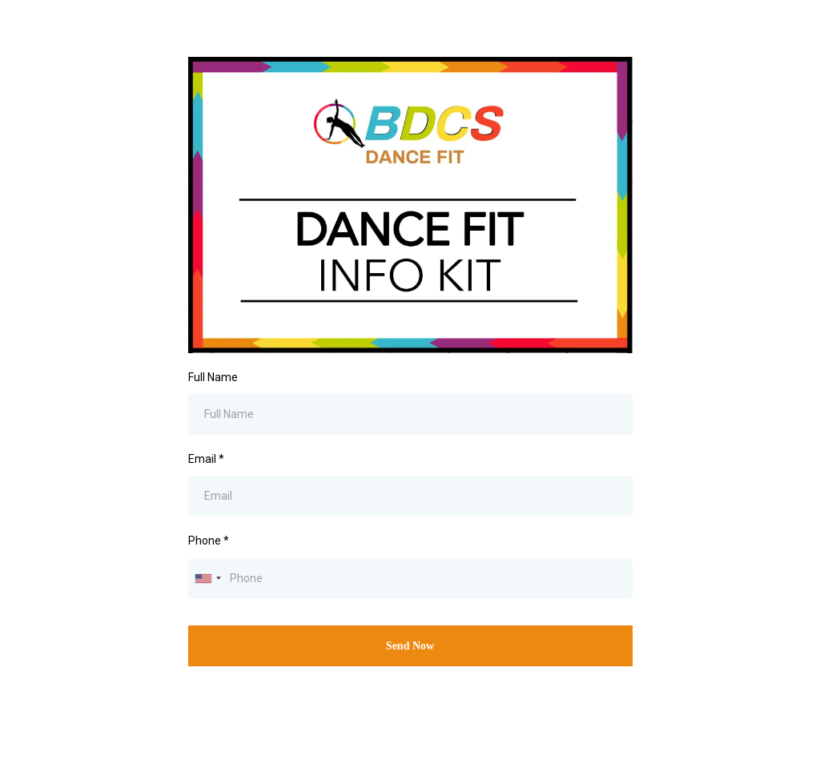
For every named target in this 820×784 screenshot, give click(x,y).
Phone (208, 540)
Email (206, 458)
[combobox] (207, 578)
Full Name (213, 377)
